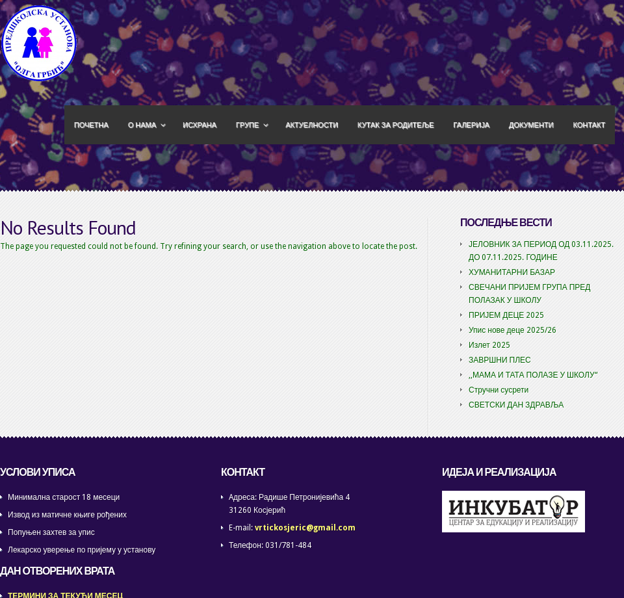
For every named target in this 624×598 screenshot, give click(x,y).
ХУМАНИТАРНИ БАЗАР (512, 272)
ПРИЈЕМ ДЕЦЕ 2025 (506, 315)
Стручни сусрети (498, 390)
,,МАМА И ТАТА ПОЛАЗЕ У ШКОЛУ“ (533, 375)
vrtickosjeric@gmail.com (305, 527)
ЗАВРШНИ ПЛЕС (500, 360)
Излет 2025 (489, 345)
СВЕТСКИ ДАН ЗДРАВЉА (516, 405)
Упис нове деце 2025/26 (512, 330)
